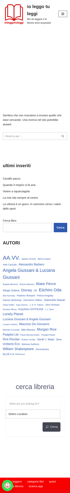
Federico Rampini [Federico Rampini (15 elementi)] (26, 295)
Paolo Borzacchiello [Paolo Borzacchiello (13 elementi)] (30, 335)
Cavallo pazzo (11, 178)
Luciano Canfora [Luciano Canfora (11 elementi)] (10, 324)
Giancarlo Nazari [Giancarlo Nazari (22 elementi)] (54, 299)
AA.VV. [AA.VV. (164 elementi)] (11, 258)
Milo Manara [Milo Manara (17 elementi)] (28, 329)
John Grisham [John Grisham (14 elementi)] (52, 305)
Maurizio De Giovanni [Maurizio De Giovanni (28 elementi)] (34, 324)
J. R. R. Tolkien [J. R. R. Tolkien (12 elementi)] (36, 305)
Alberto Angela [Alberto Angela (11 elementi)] (44, 259)
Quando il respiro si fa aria (19, 184)
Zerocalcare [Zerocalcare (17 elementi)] (42, 349)
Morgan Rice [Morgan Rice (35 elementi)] (47, 329)
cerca (51, 426)
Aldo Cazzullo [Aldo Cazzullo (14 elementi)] (10, 264)
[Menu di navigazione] (62, 14)
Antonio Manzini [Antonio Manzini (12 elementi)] (27, 284)
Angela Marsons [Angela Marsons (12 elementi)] (10, 284)
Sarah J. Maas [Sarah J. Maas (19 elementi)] (45, 339)
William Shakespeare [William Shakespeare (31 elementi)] (18, 349)
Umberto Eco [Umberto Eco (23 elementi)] (11, 344)
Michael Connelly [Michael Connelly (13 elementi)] (11, 329)
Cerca (60, 227)
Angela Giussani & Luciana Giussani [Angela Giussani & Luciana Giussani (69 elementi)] (29, 274)
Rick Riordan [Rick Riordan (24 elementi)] (11, 339)
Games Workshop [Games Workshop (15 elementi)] (12, 300)
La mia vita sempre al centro (20, 197)
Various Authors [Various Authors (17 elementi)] (30, 344)
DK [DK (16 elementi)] (35, 290)
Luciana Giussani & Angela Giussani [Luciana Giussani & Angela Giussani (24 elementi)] (27, 319)
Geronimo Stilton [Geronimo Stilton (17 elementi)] (32, 300)
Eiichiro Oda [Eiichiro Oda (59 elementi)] (50, 290)
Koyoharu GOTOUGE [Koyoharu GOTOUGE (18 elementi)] (30, 309)
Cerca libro (9, 220)
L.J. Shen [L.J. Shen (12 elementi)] (49, 309)
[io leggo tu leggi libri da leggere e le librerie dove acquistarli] (28, 14)
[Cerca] (31, 136)
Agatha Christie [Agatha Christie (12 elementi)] (29, 259)
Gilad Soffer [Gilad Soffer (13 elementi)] (8, 305)
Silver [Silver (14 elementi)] (59, 339)
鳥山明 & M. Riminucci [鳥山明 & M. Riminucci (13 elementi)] (14, 354)
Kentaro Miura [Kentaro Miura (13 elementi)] (10, 309)
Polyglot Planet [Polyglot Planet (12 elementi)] (48, 335)
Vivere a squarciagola (16, 191)
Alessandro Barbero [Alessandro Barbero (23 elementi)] (31, 264)
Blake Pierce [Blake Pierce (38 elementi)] (46, 284)
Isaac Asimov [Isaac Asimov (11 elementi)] (22, 305)
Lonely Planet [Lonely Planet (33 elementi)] (13, 314)
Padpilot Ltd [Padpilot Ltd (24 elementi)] (10, 334)
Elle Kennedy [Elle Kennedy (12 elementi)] (9, 296)
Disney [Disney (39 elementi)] (26, 290)
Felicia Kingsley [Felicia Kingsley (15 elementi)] (45, 295)
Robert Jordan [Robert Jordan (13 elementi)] (28, 339)
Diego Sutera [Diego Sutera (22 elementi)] (11, 290)
